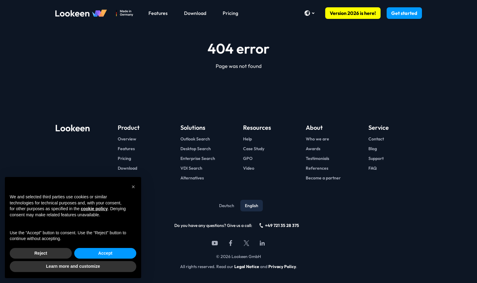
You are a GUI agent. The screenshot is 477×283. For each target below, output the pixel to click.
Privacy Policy (282, 266)
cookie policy (94, 208)
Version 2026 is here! (353, 13)
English (251, 205)
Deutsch (226, 205)
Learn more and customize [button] (73, 266)
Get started (404, 13)
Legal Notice (246, 266)
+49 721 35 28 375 (279, 225)
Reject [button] (40, 253)
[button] (133, 187)
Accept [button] (105, 253)
